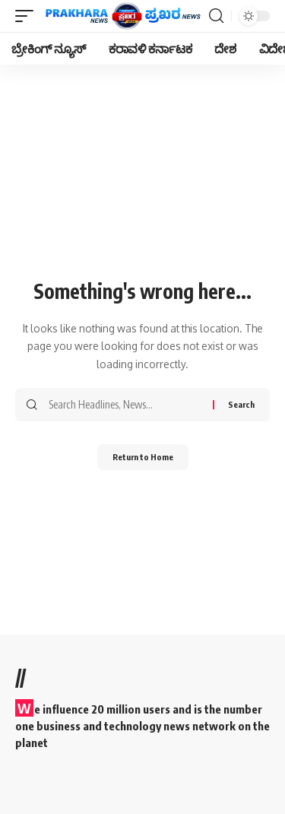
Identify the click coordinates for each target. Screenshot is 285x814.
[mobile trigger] (28, 16)
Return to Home (142, 457)
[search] (216, 16)
